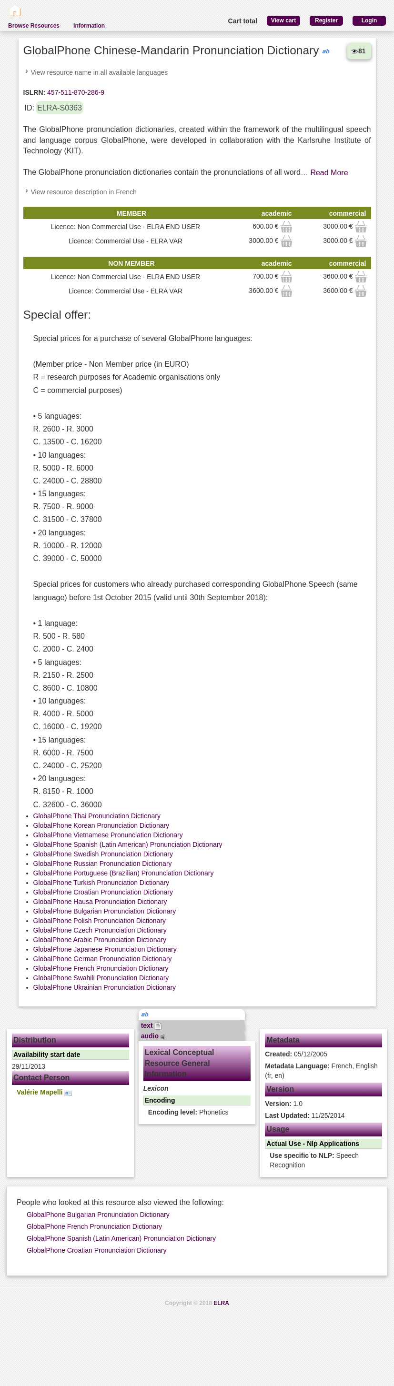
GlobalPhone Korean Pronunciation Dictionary (101, 825)
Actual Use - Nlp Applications (312, 1143)
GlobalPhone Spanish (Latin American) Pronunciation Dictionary (127, 844)
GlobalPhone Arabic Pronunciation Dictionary (99, 940)
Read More (329, 173)
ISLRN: (34, 92)
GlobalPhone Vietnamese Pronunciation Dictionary (108, 835)
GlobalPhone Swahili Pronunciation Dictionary (101, 978)
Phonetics (188, 1112)
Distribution (34, 1040)
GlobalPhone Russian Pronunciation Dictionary (102, 863)
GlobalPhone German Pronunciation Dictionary (102, 959)
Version (280, 1089)
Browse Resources (34, 25)
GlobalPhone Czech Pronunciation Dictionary (100, 930)
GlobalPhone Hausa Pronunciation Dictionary (100, 901)
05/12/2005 (296, 1054)
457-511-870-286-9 (74, 92)
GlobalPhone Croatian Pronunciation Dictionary (103, 892)
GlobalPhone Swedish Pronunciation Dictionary (103, 854)
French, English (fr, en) (321, 1070)
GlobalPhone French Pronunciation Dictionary (101, 968)
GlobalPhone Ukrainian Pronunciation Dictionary (104, 987)
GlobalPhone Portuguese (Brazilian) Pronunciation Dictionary (123, 873)
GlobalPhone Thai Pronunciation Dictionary (97, 816)
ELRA (221, 1303)
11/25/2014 (304, 1115)
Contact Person (41, 1078)
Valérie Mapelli (44, 1092)
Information (89, 25)
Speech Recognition (314, 1160)
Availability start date (46, 1054)
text (151, 1025)
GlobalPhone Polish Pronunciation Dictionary (99, 920)
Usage (277, 1129)
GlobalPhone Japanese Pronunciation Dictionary (105, 949)
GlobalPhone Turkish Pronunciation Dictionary (101, 882)
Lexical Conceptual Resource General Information (179, 1063)
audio (153, 1036)
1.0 (284, 1103)
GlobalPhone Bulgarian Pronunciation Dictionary (104, 911)
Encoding (160, 1100)
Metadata (282, 1040)
